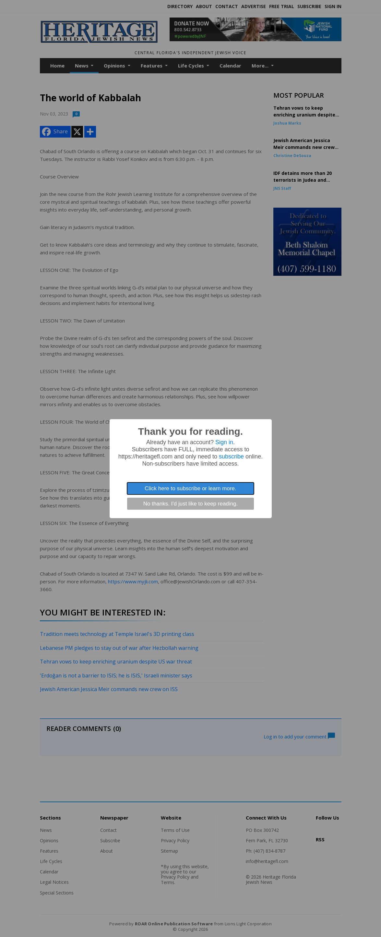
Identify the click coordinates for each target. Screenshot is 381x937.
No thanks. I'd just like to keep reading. (190, 504)
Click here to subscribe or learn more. (190, 488)
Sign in (224, 442)
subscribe (231, 456)
